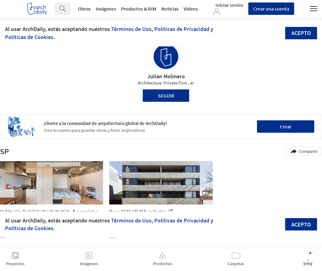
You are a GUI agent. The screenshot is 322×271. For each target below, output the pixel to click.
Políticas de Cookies (29, 37)
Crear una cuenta (271, 9)
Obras (84, 8)
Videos (191, 8)
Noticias (170, 8)
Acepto (301, 33)
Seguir (166, 95)
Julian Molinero (166, 76)
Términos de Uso (131, 28)
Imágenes (106, 8)
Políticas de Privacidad (181, 28)
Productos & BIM (138, 8)
